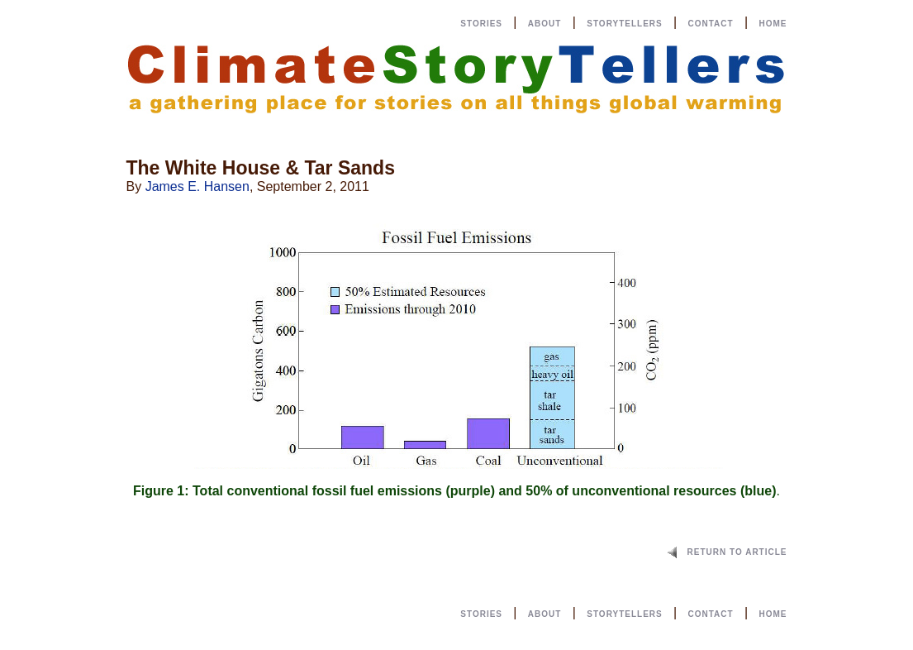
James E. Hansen (197, 186)
